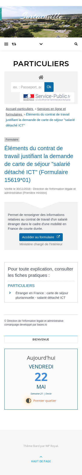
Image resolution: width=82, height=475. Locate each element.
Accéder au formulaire (41, 237)
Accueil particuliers (20, 109)
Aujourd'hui (41, 357)
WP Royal (51, 446)
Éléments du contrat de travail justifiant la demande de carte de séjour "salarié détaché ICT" (40, 119)
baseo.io (42, 324)
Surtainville (41, 16)
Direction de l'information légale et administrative (35, 320)
